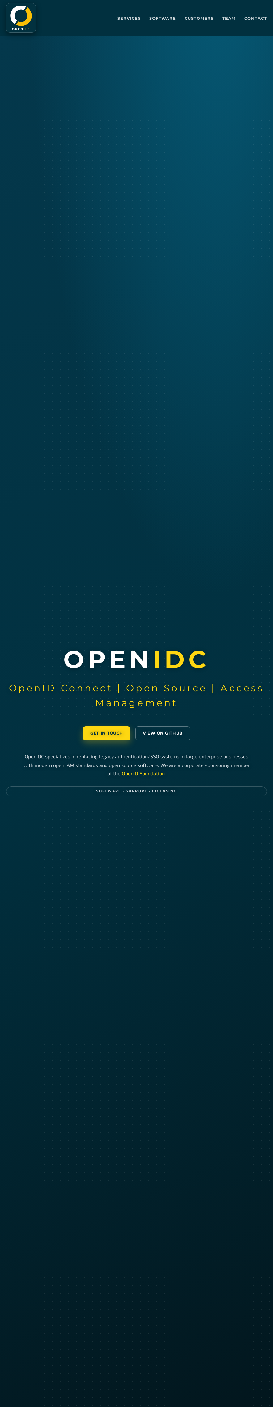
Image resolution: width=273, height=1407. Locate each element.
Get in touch (106, 733)
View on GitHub (162, 733)
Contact (255, 18)
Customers (199, 18)
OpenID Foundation (143, 773)
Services (129, 18)
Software (162, 18)
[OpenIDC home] (21, 18)
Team (229, 18)
